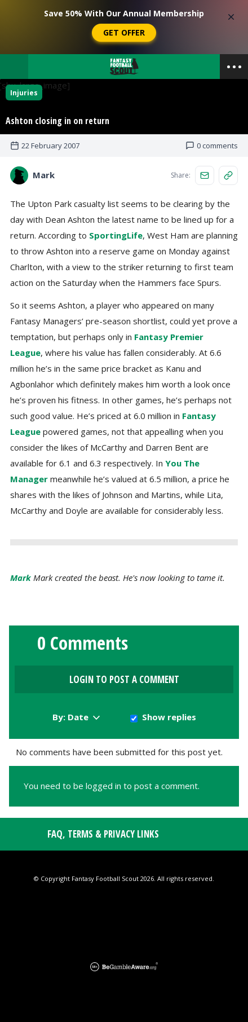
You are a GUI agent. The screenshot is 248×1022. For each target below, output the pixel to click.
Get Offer (124, 32)
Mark (20, 577)
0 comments (211, 145)
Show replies (169, 717)
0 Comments (82, 643)
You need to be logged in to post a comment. (112, 785)
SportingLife (116, 235)
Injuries (24, 93)
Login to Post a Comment (124, 679)
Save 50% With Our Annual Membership (124, 13)
